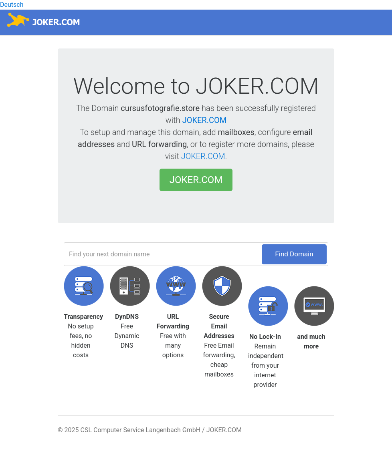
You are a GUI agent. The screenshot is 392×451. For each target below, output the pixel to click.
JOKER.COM (204, 120)
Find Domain (294, 254)
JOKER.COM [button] (196, 179)
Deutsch (11, 4)
